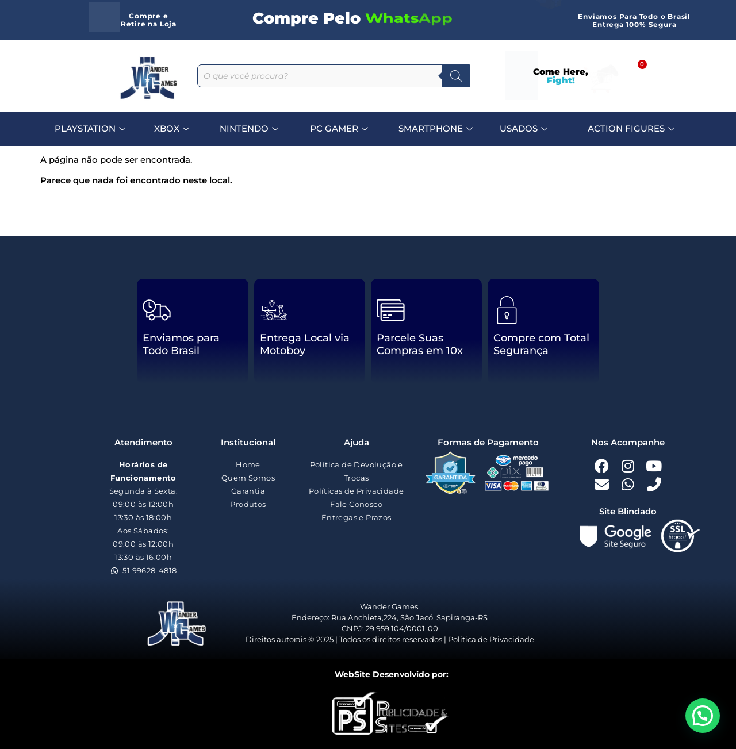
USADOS (525, 128)
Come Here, (560, 76)
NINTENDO (250, 128)
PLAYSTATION (91, 128)
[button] (702, 715)
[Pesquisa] (456, 75)
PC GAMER (340, 128)
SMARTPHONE (437, 128)
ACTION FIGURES (632, 128)
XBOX (173, 128)
